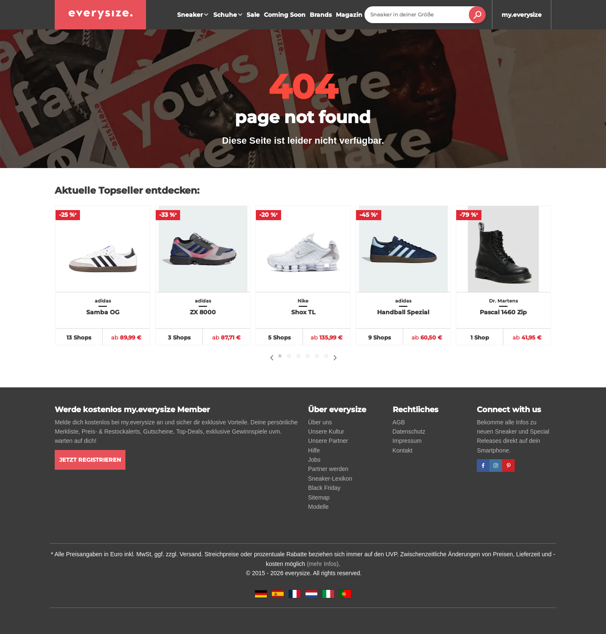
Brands (321, 14)
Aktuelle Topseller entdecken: (127, 190)
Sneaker (193, 15)
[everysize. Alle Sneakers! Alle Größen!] (100, 14)
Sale (253, 14)
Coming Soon (285, 14)
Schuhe (229, 15)
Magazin (349, 14)
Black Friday (324, 487)
